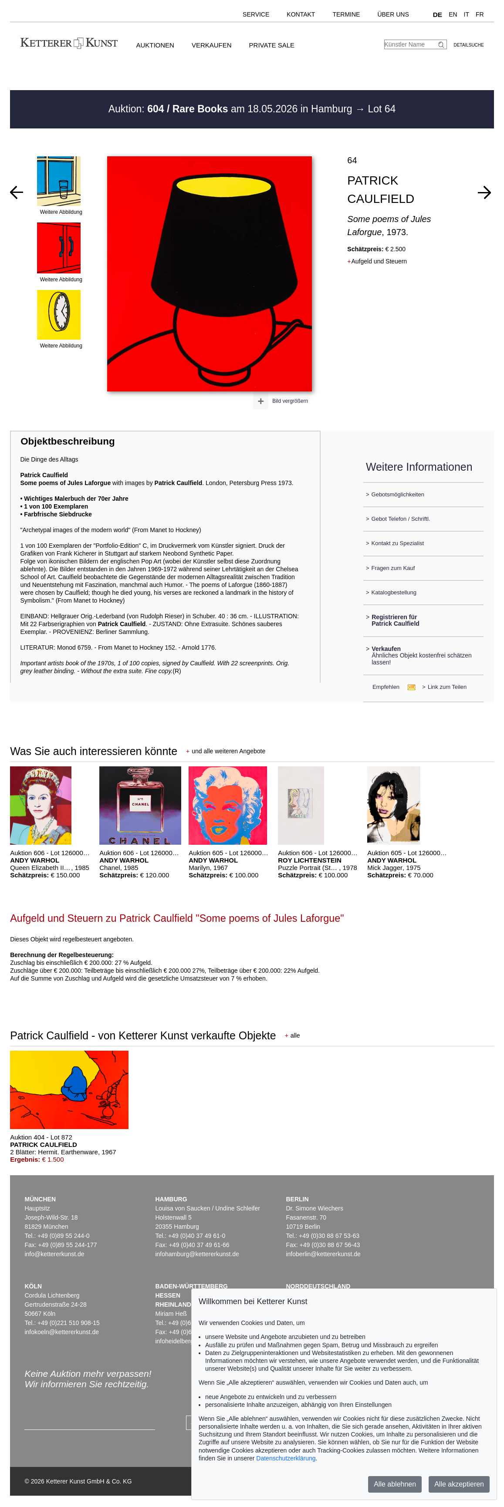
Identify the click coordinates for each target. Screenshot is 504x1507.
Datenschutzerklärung (285, 1458)
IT (466, 14)
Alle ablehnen (395, 1484)
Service (256, 14)
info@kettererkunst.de (54, 1254)
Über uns (393, 14)
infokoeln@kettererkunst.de (61, 1331)
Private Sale (271, 45)
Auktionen (155, 45)
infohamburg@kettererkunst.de (197, 1254)
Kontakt (301, 14)
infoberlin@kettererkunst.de (323, 1254)
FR (480, 14)
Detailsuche (468, 45)
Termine (346, 14)
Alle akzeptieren (459, 1484)
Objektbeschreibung (67, 441)
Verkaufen (212, 45)
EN (453, 14)
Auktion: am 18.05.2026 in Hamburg (231, 109)
